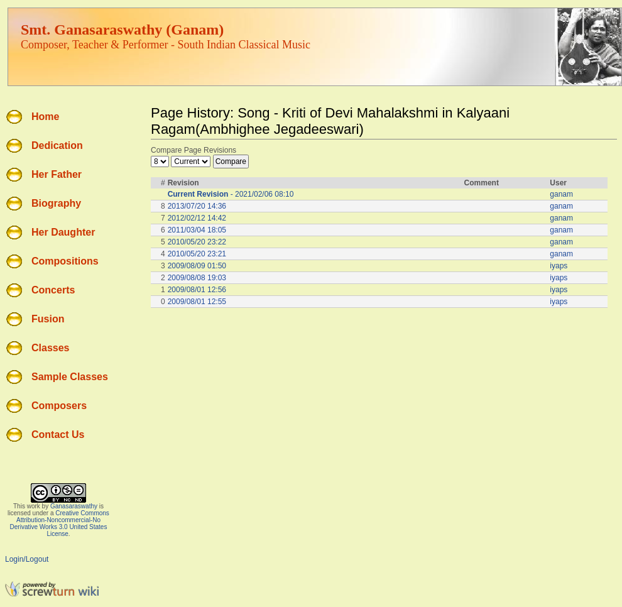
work (33, 506)
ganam (561, 194)
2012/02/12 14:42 (197, 218)
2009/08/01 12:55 (197, 301)
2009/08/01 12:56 (197, 289)
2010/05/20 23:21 (197, 253)
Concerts (53, 290)
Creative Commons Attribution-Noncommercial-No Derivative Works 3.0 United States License (59, 523)
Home (45, 116)
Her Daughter (63, 232)
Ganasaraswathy (73, 506)
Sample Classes (69, 376)
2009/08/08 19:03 (197, 277)
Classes (50, 347)
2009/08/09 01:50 (197, 265)
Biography (56, 203)
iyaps (558, 265)
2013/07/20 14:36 (197, 206)
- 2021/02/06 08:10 (231, 194)
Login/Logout (26, 559)
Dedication (57, 145)
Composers (59, 405)
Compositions (65, 261)
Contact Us (57, 434)
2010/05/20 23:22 (197, 242)
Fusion (47, 319)
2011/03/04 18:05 (197, 230)
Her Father (56, 174)
